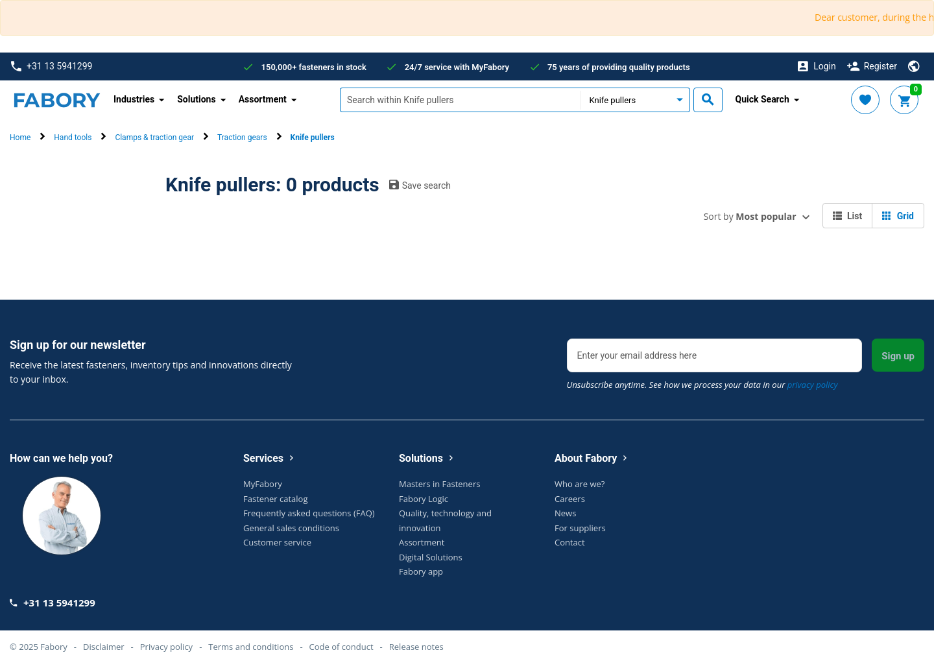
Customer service (277, 542)
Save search (420, 184)
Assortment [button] (263, 99)
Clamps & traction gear (154, 137)
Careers (570, 499)
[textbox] (460, 100)
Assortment (421, 542)
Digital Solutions (430, 557)
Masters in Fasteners (439, 484)
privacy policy (812, 384)
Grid (898, 216)
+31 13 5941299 (51, 66)
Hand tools (72, 137)
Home (20, 137)
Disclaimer (104, 646)
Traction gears (242, 137)
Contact (570, 542)
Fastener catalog (275, 499)
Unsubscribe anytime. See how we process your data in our (702, 384)
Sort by (750, 216)
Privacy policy (166, 646)
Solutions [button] (196, 99)
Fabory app (421, 571)
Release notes (416, 646)
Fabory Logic (423, 499)
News (565, 513)
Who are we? (580, 484)
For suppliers (580, 528)
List (848, 216)
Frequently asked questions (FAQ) (309, 513)
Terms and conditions (250, 646)
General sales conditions (291, 528)
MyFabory (262, 484)
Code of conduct (341, 646)
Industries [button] (134, 99)
